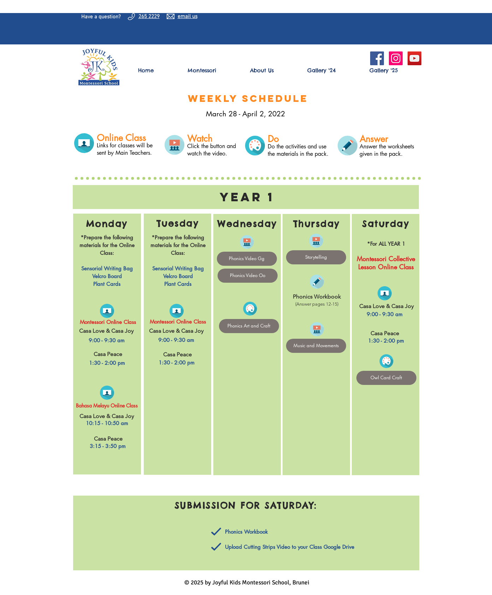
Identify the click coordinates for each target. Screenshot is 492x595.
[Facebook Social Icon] (377, 58)
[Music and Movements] (316, 346)
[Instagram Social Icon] (396, 58)
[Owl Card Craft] (386, 378)
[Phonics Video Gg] (247, 259)
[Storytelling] (316, 257)
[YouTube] (414, 58)
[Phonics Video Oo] (248, 276)
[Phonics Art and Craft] (249, 326)
